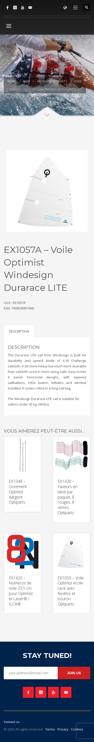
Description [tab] (19, 331)
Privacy (62, 729)
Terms (50, 729)
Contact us (12, 722)
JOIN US (74, 673)
